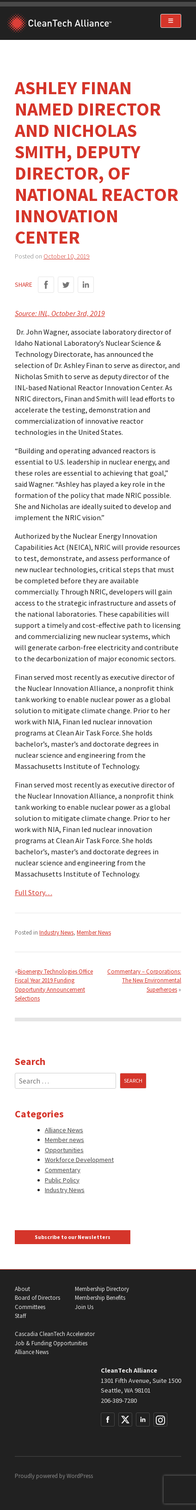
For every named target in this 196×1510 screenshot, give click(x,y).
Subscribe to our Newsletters (72, 1237)
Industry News (56, 932)
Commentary (62, 1170)
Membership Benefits (100, 1298)
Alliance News (64, 1130)
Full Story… (33, 892)
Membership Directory (102, 1289)
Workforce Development (79, 1159)
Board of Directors (37, 1298)
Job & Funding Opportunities (51, 1343)
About (22, 1289)
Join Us (84, 1307)
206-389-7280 (119, 1400)
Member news (64, 1140)
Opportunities (64, 1150)
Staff (20, 1316)
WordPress (80, 1476)
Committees (30, 1307)
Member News (94, 932)
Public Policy (62, 1180)
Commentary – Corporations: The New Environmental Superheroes (144, 980)
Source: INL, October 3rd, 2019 (60, 313)
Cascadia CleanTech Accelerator (55, 1334)
